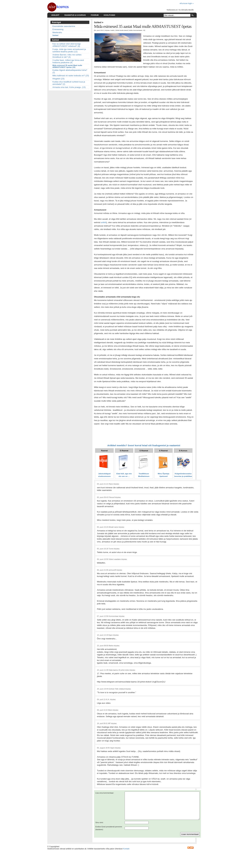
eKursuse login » (187, 3)
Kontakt (126, 854)
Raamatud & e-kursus (75, 15)
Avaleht (55, 15)
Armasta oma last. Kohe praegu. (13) (69, 87)
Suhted (55, 35)
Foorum (95, 15)
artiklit (103, 222)
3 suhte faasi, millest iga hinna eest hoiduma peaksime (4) (68, 61)
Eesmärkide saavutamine (63, 26)
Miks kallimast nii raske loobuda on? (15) (70, 75)
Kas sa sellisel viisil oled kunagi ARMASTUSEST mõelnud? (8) (66, 45)
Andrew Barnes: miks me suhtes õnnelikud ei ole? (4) (66, 56)
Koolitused (109, 15)
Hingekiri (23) (58, 78)
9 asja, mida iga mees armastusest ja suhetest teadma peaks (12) (69, 50)
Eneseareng (57, 29)
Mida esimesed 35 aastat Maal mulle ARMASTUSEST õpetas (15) (67, 66)
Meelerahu (57, 32)
